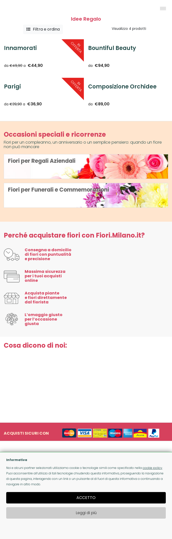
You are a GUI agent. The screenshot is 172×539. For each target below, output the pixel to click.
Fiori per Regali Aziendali (41, 161)
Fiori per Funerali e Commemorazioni (58, 190)
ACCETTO (86, 497)
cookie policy (152, 468)
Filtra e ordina (43, 29)
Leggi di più (86, 513)
